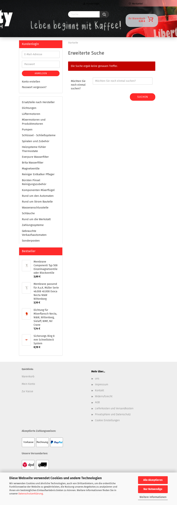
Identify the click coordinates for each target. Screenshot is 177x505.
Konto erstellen (31, 81)
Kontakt (99, 390)
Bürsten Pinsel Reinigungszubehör (34, 182)
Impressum (101, 384)
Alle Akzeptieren (153, 480)
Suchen (142, 96)
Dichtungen (29, 108)
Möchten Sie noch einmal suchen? (78, 85)
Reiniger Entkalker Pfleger (38, 174)
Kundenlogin (91, 3)
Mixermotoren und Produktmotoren (33, 121)
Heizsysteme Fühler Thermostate (34, 149)
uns (97, 378)
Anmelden (41, 73)
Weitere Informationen (153, 497)
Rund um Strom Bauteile (37, 201)
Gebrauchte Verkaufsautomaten (34, 233)
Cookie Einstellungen (107, 420)
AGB (97, 402)
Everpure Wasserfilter (35, 156)
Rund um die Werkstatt (36, 219)
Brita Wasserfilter (32, 162)
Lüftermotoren (31, 114)
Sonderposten (31, 240)
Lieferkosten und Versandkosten (114, 408)
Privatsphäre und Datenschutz (113, 414)
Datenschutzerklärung (30, 493)
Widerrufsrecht (103, 396)
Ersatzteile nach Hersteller (38, 102)
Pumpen (27, 129)
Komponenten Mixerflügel (38, 190)
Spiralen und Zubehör (35, 141)
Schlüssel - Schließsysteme (38, 135)
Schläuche (28, 213)
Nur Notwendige (152, 489)
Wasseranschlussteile (35, 207)
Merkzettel (136, 3)
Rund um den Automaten (38, 196)
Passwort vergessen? (34, 87)
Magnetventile (31, 168)
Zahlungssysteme (33, 225)
